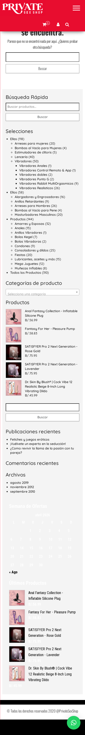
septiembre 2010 (22, 507)
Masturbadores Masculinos (35, 230)
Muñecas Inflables (28, 283)
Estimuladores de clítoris (33, 168)
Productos (18, 235)
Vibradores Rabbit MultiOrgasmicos (46, 199)
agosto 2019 (19, 498)
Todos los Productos (25, 288)
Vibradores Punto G (34, 194)
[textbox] (42, 309)
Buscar (42, 132)
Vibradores (23, 177)
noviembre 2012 (22, 502)
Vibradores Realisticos (36, 203)
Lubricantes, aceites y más (35, 275)
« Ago (13, 587)
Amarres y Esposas (29, 239)
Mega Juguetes (26, 279)
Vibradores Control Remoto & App (45, 185)
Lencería (21, 172)
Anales (20, 243)
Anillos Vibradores (28, 248)
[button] (73, 723)
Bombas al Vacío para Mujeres (38, 163)
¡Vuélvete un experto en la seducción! (38, 459)
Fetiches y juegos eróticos (29, 455)
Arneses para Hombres (32, 221)
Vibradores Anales (33, 181)
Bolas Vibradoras (28, 257)
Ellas (13, 154)
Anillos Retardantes (29, 217)
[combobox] (42, 307)
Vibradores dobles (33, 190)
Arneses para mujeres (31, 159)
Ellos (13, 208)
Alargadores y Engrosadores (37, 212)
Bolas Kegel (23, 252)
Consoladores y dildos (32, 266)
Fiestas (20, 270)
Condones (22, 261)
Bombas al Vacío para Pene (36, 226)
